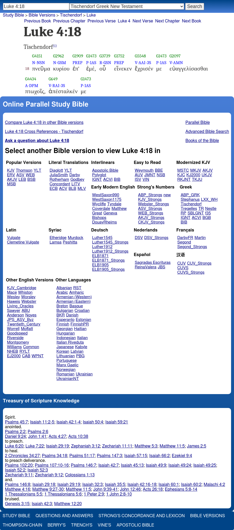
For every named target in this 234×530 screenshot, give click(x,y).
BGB (207, 218)
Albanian (64, 288)
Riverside (15, 338)
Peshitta (70, 242)
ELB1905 (100, 265)
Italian (82, 338)
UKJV (207, 175)
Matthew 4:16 (17, 489)
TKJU (197, 180)
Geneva (110, 213)
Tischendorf (191, 204)
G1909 (78, 55)
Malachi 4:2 (214, 484)
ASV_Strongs (150, 209)
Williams (14, 347)
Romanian (65, 374)
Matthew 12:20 (68, 504)
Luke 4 (124, 21)
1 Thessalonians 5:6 (63, 494)
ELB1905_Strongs (108, 270)
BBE (159, 170)
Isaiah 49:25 (204, 465)
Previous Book (37, 21)
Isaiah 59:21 (116, 422)
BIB (117, 180)
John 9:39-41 (105, 489)
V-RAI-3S (57, 85)
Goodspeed (17, 333)
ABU (26, 311)
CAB (26, 356)
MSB (11, 184)
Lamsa (56, 242)
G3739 (105, 55)
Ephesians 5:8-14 (181, 489)
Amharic (76, 292)
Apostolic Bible (135, 525)
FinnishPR (79, 324)
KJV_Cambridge (21, 288)
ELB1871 (100, 256)
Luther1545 (102, 238)
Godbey (77, 180)
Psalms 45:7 (16, 422)
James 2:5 (196, 446)
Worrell (13, 329)
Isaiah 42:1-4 (68, 422)
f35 (208, 213)
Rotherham (59, 180)
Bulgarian (65, 311)
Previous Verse (102, 21)
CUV (181, 263)
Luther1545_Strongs (110, 242)
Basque (76, 306)
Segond (184, 242)
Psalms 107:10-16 (52, 465)
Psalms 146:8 (17, 484)
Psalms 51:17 (82, 456)
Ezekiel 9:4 (182, 456)
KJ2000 (193, 175)
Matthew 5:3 (145, 446)
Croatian (81, 311)
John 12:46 (130, 489)
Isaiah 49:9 (156, 465)
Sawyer (13, 311)
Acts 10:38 (78, 436)
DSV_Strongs (156, 238)
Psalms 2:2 (15, 432)
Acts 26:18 (153, 489)
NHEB (12, 352)
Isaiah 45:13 (132, 465)
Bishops (99, 218)
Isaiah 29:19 (57, 446)
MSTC (183, 170)
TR (201, 209)
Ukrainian (84, 374)
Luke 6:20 (14, 446)
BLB (72, 189)
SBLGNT (196, 213)
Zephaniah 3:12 (85, 446)
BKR (61, 315)
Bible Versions (42, 15)
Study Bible (13, 15)
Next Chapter (167, 21)
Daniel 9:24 (15, 436)
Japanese (65, 347)
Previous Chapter (69, 21)
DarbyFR (185, 238)
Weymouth (144, 170)
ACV (63, 189)
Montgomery (18, 342)
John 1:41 (37, 436)
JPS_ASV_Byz (20, 320)
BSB (31, 180)
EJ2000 (14, 356)
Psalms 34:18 (54, 456)
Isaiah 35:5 (115, 484)
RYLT (24, 352)
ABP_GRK (190, 195)
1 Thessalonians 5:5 (23, 494)
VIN (145, 180)
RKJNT (184, 180)
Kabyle (81, 347)
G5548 (140, 55)
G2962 (58, 55)
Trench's (81, 525)
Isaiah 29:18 (44, 484)
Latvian (76, 352)
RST (77, 288)
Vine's (104, 525)
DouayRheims (104, 222)
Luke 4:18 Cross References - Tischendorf (44, 131)
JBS (161, 267)
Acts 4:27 (57, 436)
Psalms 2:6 (38, 432)
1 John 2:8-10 (119, 494)
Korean (63, 352)
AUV (139, 175)
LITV (76, 184)
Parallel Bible (197, 122)
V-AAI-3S (143, 62)
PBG (80, 356)
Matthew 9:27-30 (48, 489)
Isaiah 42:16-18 (142, 484)
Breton (62, 306)
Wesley (13, 297)
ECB (54, 189)
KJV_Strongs (150, 200)
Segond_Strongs (192, 247)
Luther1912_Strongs (110, 251)
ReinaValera (145, 267)
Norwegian (66, 370)
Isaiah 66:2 (159, 456)
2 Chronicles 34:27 (22, 456)
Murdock (75, 238)
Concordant (60, 184)
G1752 (119, 55)
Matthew (119, 209)
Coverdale (101, 209)
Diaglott (56, 170)
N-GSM (59, 62)
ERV (11, 175)
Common (31, 347)
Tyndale (114, 204)
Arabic (62, 292)
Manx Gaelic (68, 365)
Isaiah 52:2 (15, 470)
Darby (74, 175)
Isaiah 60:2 (191, 484)
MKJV (195, 170)
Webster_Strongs (153, 204)
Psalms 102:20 (19, 465)
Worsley (28, 297)
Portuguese (67, 361)
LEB (22, 180)
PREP (77, 62)
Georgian (65, 329)
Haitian (80, 329)
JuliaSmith (59, 175)
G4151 (37, 55)
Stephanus (190, 200)
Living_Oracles (20, 306)
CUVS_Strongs (191, 272)
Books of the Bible (202, 141)
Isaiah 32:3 (92, 484)
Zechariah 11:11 (117, 446)
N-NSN (38, 62)
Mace (12, 292)
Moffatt (27, 329)
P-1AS (91, 62)
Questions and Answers (64, 516)
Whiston (25, 292)
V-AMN (176, 62)
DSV (139, 238)
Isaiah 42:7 (108, 465)
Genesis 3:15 (17, 504)
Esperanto (66, 320)
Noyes (31, 315)
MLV (82, 189)
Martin (200, 238)
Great (97, 213)
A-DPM (31, 85)
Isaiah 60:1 (168, 484)
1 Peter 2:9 (94, 494)
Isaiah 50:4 (93, 422)
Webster (28, 302)
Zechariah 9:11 (19, 475)
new (167, 195)
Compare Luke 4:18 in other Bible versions (44, 122)
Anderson (15, 315)
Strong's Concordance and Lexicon (141, 516)
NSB (161, 175)
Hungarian (66, 333)
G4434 (30, 78)
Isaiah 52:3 (37, 470)
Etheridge (58, 238)
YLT (37, 170)
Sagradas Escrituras (152, 263)
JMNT (150, 175)
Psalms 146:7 (83, 465)
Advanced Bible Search (207, 131)
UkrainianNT (68, 379)
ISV (138, 180)
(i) (55, 46)
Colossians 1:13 (80, 475)
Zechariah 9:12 (49, 475)
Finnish (63, 324)
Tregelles (189, 209)
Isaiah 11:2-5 (42, 422)
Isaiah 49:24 (179, 465)
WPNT (38, 356)
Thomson (24, 170)
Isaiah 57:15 (135, 456)
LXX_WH (209, 200)
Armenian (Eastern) (74, 302)
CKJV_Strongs (151, 222)
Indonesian (66, 338)
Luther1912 (102, 247)
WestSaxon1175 (106, 200)
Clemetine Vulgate (23, 242)
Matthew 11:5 (172, 446)
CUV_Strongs (199, 263)
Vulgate (13, 238)
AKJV (12, 180)
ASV (20, 175)
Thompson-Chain (22, 525)
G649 (53, 78)
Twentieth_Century (23, 324)
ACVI (108, 180)
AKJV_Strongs (151, 218)
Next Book (191, 21)
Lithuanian (66, 356)
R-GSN (105, 62)
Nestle (210, 209)
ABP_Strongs (150, 195)
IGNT (97, 180)
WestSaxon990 (105, 195)
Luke (91, 15)
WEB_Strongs (150, 213)
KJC (181, 175)
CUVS (183, 268)
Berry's (56, 525)
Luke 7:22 (35, 446)
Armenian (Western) (74, 297)
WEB (30, 175)
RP (183, 213)
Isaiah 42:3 (41, 504)
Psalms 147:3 (109, 456)
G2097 (175, 55)
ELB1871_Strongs (108, 260)
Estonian (83, 320)
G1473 (91, 55)
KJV (10, 170)
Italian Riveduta (70, 342)
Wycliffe (99, 204)
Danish (72, 315)
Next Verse (143, 21)
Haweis (13, 302)
